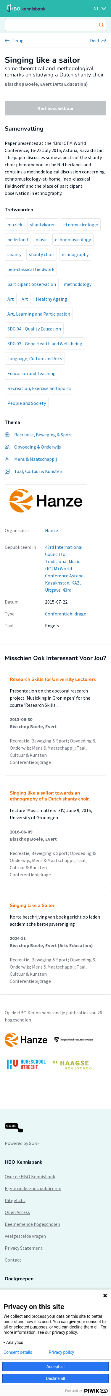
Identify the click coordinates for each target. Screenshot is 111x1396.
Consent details (18, 1352)
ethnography (75, 254)
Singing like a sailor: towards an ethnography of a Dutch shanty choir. (50, 796)
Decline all (55, 1378)
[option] (55, 1054)
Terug (18, 40)
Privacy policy (61, 1352)
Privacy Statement (24, 1248)
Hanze (51, 530)
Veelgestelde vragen (25, 1236)
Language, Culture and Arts (34, 358)
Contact (13, 1260)
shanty (14, 254)
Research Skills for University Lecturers (53, 679)
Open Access (17, 1212)
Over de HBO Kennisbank (30, 1176)
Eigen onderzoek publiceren (33, 1188)
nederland (17, 239)
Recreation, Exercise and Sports (39, 388)
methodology (77, 284)
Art (10, 299)
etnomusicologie (80, 225)
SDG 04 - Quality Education (34, 329)
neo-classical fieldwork (30, 269)
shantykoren (43, 225)
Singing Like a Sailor (32, 905)
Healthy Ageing (51, 299)
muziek (14, 225)
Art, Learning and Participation (38, 314)
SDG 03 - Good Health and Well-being (44, 344)
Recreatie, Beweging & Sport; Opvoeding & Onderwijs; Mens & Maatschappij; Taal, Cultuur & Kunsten (53, 748)
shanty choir (41, 254)
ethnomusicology (73, 239)
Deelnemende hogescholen (32, 1224)
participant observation (31, 284)
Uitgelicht (15, 1200)
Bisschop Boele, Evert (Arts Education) (46, 84)
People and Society (26, 403)
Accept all (55, 1366)
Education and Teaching (31, 373)
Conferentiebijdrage (65, 613)
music (41, 239)
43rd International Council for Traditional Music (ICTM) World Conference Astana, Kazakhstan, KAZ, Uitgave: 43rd (65, 568)
